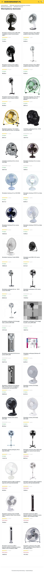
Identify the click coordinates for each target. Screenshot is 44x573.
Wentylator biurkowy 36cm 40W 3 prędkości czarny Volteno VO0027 (10, 97)
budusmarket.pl (4, 5)
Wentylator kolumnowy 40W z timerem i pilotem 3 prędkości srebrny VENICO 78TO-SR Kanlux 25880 (11, 547)
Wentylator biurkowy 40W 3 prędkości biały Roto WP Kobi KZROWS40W (11, 482)
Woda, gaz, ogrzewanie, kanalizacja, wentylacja (20, 5)
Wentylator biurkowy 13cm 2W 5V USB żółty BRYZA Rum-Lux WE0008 (10, 129)
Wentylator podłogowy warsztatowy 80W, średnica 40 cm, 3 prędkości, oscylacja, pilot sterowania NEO (10, 387)
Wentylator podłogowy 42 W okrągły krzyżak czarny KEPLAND (32, 322)
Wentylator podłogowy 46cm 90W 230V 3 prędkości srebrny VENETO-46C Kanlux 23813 (32, 547)
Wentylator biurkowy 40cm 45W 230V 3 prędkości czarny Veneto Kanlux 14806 (32, 451)
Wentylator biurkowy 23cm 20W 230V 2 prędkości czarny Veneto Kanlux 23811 (11, 34)
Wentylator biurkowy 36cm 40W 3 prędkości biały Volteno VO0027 (31, 65)
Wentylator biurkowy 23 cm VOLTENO (11, 193)
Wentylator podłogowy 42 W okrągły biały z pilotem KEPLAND (11, 322)
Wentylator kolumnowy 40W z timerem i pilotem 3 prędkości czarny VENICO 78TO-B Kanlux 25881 (32, 515)
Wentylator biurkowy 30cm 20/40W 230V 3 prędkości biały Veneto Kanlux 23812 (11, 515)
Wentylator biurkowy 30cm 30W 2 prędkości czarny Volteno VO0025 (10, 65)
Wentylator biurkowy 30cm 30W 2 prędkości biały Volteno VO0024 (31, 33)
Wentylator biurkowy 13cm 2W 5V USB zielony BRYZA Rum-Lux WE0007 (31, 98)
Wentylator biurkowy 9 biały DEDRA (10, 257)
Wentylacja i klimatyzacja (6, 6)
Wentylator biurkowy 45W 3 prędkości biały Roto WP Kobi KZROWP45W (32, 482)
